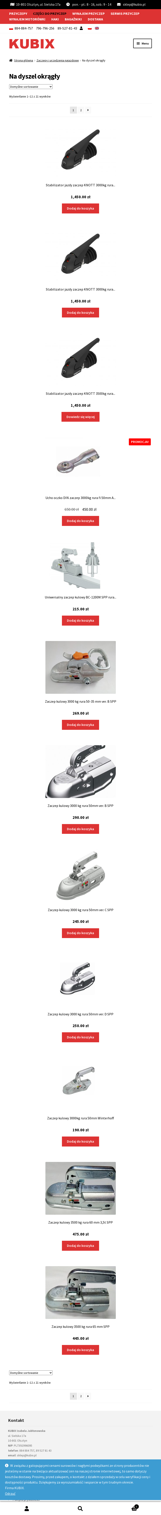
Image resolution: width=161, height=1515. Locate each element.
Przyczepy (18, 13)
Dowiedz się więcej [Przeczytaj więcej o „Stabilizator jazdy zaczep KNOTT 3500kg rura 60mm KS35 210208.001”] (80, 417)
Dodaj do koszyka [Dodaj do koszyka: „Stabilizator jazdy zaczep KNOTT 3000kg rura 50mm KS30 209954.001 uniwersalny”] (80, 208)
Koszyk (123, 1506)
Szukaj (80, 1508)
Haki (55, 19)
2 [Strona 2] (81, 110)
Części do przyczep (49, 13)
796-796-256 (45, 28)
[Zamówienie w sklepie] (31, 86)
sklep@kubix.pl (134, 4)
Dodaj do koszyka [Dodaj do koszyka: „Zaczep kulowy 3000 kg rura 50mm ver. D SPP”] (80, 1037)
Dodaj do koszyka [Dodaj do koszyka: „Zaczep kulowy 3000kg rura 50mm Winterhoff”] (80, 1141)
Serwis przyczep (125, 13)
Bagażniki (73, 19)
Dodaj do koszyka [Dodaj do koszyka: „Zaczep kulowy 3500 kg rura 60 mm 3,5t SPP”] (80, 1245)
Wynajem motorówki (27, 19)
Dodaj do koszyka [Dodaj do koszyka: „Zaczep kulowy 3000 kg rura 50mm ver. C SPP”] (80, 933)
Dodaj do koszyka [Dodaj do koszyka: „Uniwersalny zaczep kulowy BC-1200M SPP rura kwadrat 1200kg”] (80, 620)
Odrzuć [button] (10, 1493)
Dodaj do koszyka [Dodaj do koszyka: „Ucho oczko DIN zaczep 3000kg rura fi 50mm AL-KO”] (80, 521)
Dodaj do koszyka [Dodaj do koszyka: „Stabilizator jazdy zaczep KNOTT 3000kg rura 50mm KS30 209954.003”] (80, 312)
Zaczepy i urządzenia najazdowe (58, 60)
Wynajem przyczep (88, 13)
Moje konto (27, 1508)
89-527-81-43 (67, 28)
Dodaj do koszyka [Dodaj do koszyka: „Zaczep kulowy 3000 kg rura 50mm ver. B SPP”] (80, 829)
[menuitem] (90, 28)
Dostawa (95, 19)
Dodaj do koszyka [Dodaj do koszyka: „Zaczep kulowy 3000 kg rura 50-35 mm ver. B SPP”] (80, 724)
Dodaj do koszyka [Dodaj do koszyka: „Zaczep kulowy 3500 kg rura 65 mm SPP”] (80, 1350)
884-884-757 (24, 28)
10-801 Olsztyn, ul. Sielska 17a (35, 4)
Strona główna (23, 60)
